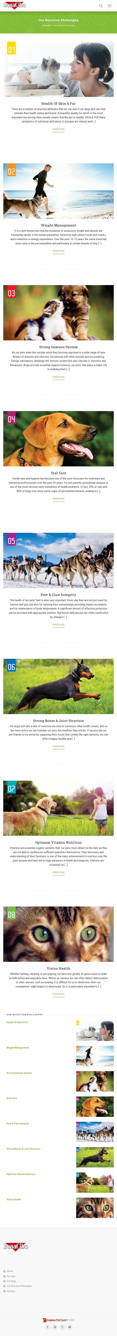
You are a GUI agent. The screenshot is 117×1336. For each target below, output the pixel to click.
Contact (11, 1291)
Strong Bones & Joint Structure (58, 721)
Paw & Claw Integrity (58, 595)
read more (58, 129)
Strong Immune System (58, 347)
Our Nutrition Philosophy (19, 1286)
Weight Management (58, 225)
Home (10, 1271)
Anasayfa (46, 25)
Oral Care (58, 473)
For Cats (11, 1276)
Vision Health (58, 968)
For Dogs (11, 1281)
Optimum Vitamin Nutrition (58, 842)
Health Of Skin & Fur (58, 103)
